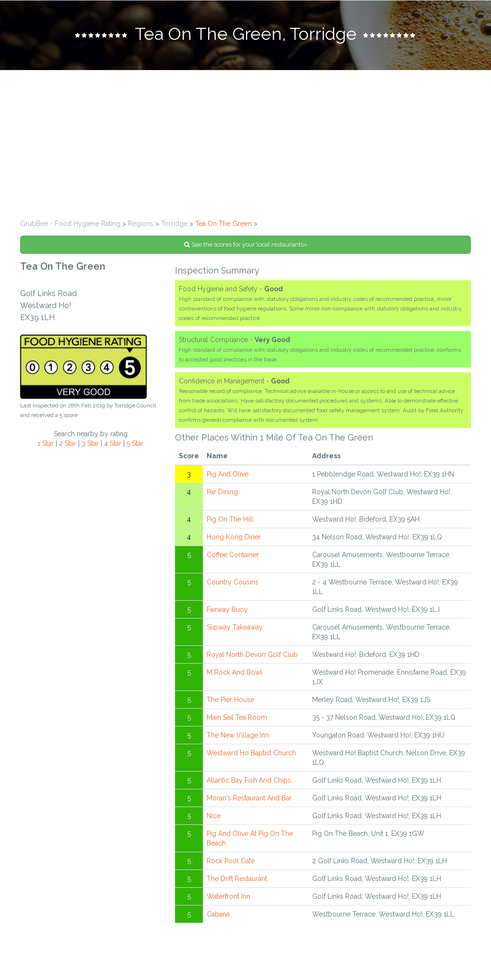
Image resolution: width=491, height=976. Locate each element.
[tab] (245, 35)
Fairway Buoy (227, 609)
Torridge (174, 223)
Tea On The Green (223, 223)
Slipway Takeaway (235, 627)
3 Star (90, 443)
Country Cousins (232, 582)
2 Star (67, 443)
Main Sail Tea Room (237, 717)
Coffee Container (233, 555)
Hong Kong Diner (234, 537)
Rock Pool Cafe (231, 861)
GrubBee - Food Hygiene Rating (70, 223)
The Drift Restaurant (237, 878)
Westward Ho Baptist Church (251, 753)
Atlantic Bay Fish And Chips (249, 780)
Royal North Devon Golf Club (252, 654)
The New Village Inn (238, 735)
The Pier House (230, 699)
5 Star (135, 443)
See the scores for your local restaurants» (245, 244)
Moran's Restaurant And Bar (249, 798)
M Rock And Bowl (234, 672)
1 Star (45, 443)
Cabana (218, 914)
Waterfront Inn (228, 896)
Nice (214, 816)
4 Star (112, 443)
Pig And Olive (227, 474)
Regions (140, 223)
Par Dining (222, 492)
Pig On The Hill (230, 519)
